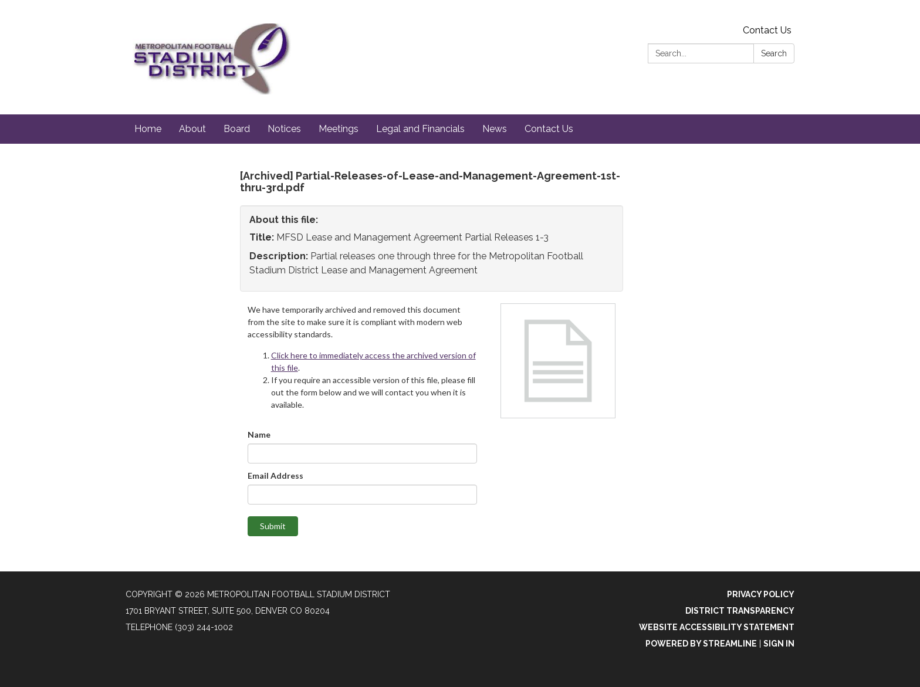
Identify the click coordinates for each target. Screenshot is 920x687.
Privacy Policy (760, 594)
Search (774, 53)
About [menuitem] (192, 128)
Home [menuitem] (147, 128)
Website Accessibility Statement (716, 627)
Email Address (275, 475)
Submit (273, 526)
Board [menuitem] (237, 128)
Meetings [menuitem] (338, 128)
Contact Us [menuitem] (549, 128)
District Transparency (739, 610)
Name (259, 434)
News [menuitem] (494, 128)
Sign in (778, 643)
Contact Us (767, 30)
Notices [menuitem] (284, 128)
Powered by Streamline (701, 643)
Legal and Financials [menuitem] (420, 128)
